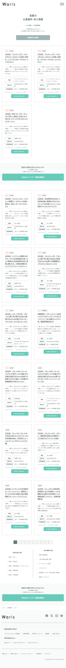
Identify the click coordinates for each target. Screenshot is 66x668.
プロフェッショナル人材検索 (12, 634)
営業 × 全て (12, 557)
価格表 (47, 634)
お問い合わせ (56, 634)
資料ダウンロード (37, 634)
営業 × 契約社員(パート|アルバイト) (18, 566)
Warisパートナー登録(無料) (33, 177)
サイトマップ (48, 654)
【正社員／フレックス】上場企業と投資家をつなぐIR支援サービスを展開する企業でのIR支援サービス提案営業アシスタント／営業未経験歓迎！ (49, 494)
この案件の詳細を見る (19, 96)
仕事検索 (9, 608)
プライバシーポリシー (27, 654)
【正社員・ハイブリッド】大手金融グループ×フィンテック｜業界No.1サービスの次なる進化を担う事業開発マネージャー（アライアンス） (16, 493)
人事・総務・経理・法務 (45, 559)
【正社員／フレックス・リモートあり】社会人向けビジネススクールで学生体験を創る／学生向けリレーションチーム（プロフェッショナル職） (16, 438)
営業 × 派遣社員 (13, 575)
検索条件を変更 (33, 37)
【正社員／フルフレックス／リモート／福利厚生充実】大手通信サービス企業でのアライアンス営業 (49, 436)
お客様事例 (26, 634)
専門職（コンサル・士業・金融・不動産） (49, 572)
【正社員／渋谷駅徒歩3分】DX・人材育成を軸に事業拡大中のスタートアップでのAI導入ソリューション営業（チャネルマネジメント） (49, 202)
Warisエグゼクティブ (19, 643)
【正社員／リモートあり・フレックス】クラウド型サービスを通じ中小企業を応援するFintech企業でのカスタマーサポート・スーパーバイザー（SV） (49, 376)
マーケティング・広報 (44, 564)
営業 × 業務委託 (13, 570)
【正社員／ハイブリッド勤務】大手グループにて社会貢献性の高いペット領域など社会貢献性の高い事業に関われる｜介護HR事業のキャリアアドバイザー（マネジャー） (16, 261)
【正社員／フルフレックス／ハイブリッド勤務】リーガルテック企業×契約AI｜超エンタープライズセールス (16, 202)
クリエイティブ (43, 568)
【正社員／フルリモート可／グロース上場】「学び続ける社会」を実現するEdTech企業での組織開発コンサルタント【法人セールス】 (49, 260)
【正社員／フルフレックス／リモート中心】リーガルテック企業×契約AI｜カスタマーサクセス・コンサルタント (49, 58)
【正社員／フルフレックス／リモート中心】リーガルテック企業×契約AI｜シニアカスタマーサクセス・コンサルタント (16, 58)
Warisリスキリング (33, 643)
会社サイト (7, 643)
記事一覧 (4, 654)
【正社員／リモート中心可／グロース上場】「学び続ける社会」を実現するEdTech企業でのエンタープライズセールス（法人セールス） (16, 318)
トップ (3, 608)
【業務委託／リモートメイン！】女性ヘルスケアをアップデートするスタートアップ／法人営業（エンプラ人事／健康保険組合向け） (49, 318)
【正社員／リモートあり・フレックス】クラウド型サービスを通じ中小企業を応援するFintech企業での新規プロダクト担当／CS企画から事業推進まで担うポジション (16, 376)
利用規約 (38, 654)
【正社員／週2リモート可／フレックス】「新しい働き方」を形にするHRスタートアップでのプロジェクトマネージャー (16, 118)
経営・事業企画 (43, 555)
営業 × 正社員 (13, 561)
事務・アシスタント (44, 577)
